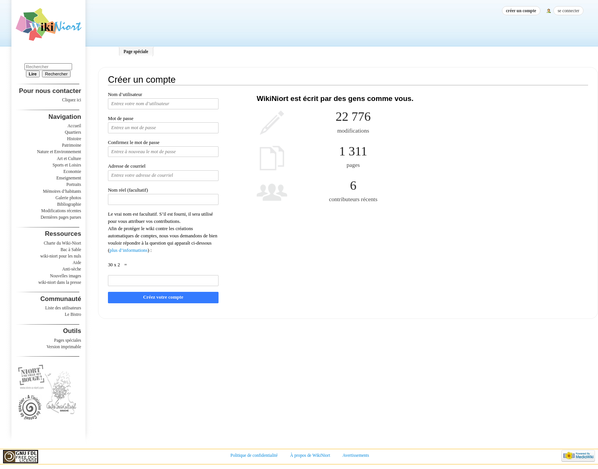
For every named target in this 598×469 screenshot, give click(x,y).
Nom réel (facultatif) (128, 190)
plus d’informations (128, 250)
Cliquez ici (71, 100)
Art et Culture (69, 158)
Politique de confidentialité (254, 455)
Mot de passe (120, 118)
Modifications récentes (61, 210)
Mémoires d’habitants (62, 191)
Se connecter (568, 10)
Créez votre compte (163, 297)
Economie (72, 171)
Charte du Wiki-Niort (62, 243)
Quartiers (73, 132)
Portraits (73, 184)
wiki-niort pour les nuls (60, 256)
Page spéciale (136, 51)
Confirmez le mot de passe (133, 142)
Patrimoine (71, 145)
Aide (76, 262)
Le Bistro (73, 314)
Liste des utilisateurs (63, 308)
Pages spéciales (67, 340)
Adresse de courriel (127, 166)
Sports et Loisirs (67, 165)
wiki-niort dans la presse (59, 282)
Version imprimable (64, 346)
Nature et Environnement (59, 151)
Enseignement (68, 178)
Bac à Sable (71, 249)
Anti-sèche (71, 269)
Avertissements (355, 455)
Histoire (74, 138)
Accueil (74, 125)
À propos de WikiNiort (310, 455)
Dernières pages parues (61, 217)
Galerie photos (68, 197)
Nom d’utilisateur (125, 94)
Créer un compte (521, 10)
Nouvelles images (65, 276)
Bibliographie (69, 204)
